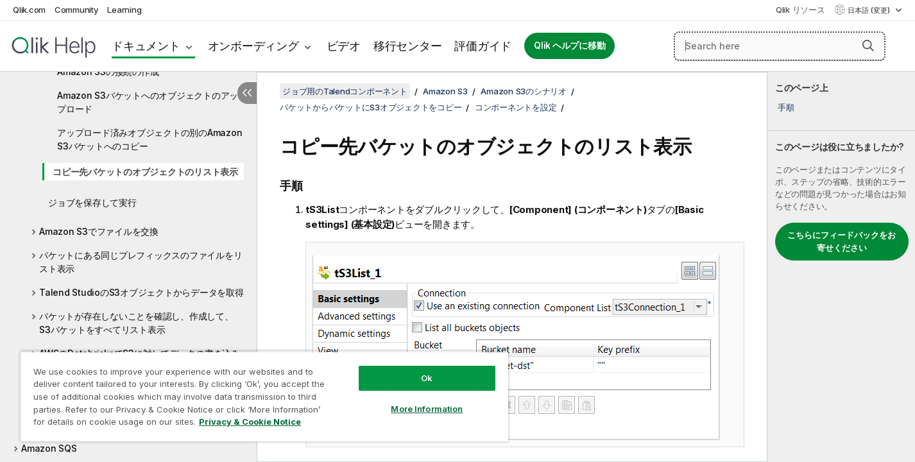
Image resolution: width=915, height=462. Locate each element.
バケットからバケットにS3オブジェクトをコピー (370, 107)
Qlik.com (29, 9)
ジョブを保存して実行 (92, 202)
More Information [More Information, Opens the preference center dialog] (427, 409)
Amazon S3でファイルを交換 (98, 231)
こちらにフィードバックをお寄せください (841, 241)
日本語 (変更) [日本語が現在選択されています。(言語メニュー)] (870, 10)
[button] (868, 45)
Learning (124, 9)
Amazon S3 (445, 91)
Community (77, 9)
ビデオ (344, 46)
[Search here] (779, 46)
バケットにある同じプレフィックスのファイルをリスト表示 (140, 262)
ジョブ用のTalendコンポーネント (344, 91)
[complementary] (841, 267)
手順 (786, 107)
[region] (264, 396)
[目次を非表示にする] (247, 93)
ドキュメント (146, 46)
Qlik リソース (800, 9)
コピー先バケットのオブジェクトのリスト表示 (145, 171)
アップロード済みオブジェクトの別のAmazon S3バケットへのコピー (149, 139)
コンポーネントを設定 (516, 107)
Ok (426, 378)
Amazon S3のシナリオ (524, 91)
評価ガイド (482, 46)
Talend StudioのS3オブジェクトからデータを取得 (141, 292)
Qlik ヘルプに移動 (569, 45)
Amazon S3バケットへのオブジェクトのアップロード (147, 102)
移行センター (407, 46)
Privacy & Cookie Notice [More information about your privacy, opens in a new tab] (250, 421)
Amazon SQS (49, 448)
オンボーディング (253, 46)
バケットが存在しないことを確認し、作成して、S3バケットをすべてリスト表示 (136, 323)
